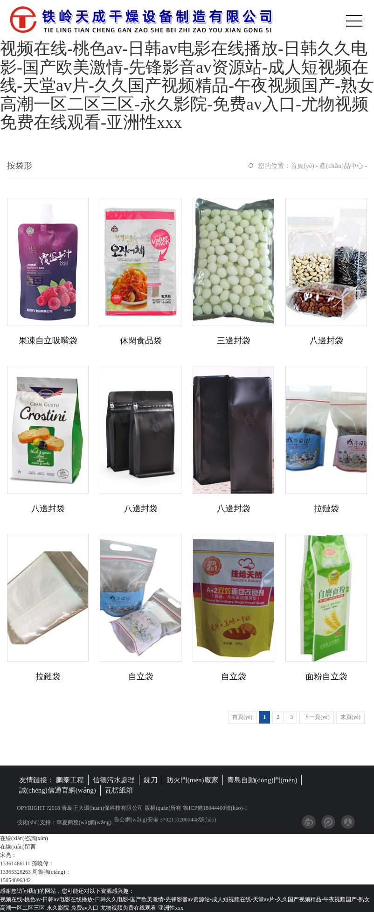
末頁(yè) (350, 717)
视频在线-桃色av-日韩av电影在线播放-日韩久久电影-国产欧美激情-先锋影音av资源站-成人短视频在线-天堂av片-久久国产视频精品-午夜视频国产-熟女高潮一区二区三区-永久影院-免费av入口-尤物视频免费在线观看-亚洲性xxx (187, 85)
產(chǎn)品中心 (341, 165)
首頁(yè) (302, 165)
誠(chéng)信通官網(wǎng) (57, 790)
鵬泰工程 (70, 780)
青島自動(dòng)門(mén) (262, 780)
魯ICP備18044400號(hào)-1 (214, 808)
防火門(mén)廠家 (192, 780)
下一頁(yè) (316, 717)
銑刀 (151, 780)
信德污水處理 (114, 780)
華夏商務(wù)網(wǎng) (83, 822)
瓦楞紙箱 (119, 790)
